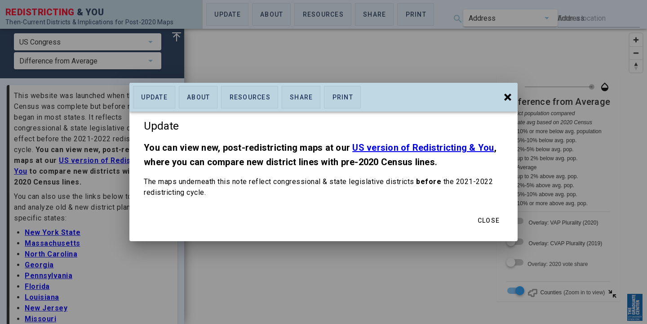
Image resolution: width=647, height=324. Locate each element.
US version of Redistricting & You (423, 147)
